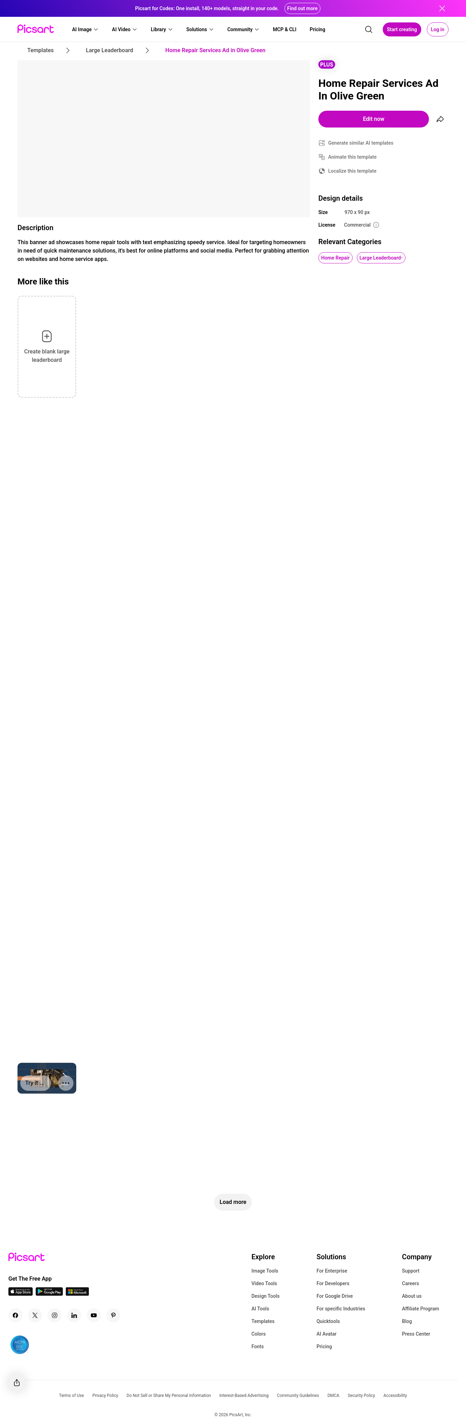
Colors (259, 1334)
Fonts (258, 1346)
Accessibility (395, 1395)
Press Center (416, 1334)
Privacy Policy (105, 1395)
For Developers (333, 1283)
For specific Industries (341, 1308)
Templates (263, 1321)
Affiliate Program (420, 1308)
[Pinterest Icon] (113, 1315)
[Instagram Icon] (55, 1315)
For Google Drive (335, 1296)
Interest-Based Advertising (244, 1395)
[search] (368, 29)
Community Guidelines (298, 1395)
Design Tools (266, 1296)
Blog (407, 1321)
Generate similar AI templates (361, 143)
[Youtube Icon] (94, 1315)
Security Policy (361, 1395)
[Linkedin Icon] (74, 1315)
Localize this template (352, 171)
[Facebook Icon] (15, 1315)
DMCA (333, 1395)
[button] (85, 29)
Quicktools (328, 1321)
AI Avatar (327, 1334)
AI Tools (260, 1308)
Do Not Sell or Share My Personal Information (169, 1395)
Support (410, 1271)
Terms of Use (71, 1395)
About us (412, 1296)
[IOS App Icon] (20, 1293)
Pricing (324, 1346)
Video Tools (264, 1283)
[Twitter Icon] (35, 1315)
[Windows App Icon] (77, 1293)
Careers (410, 1283)
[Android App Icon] (49, 1293)
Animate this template (352, 157)
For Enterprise (332, 1271)
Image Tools (265, 1271)
